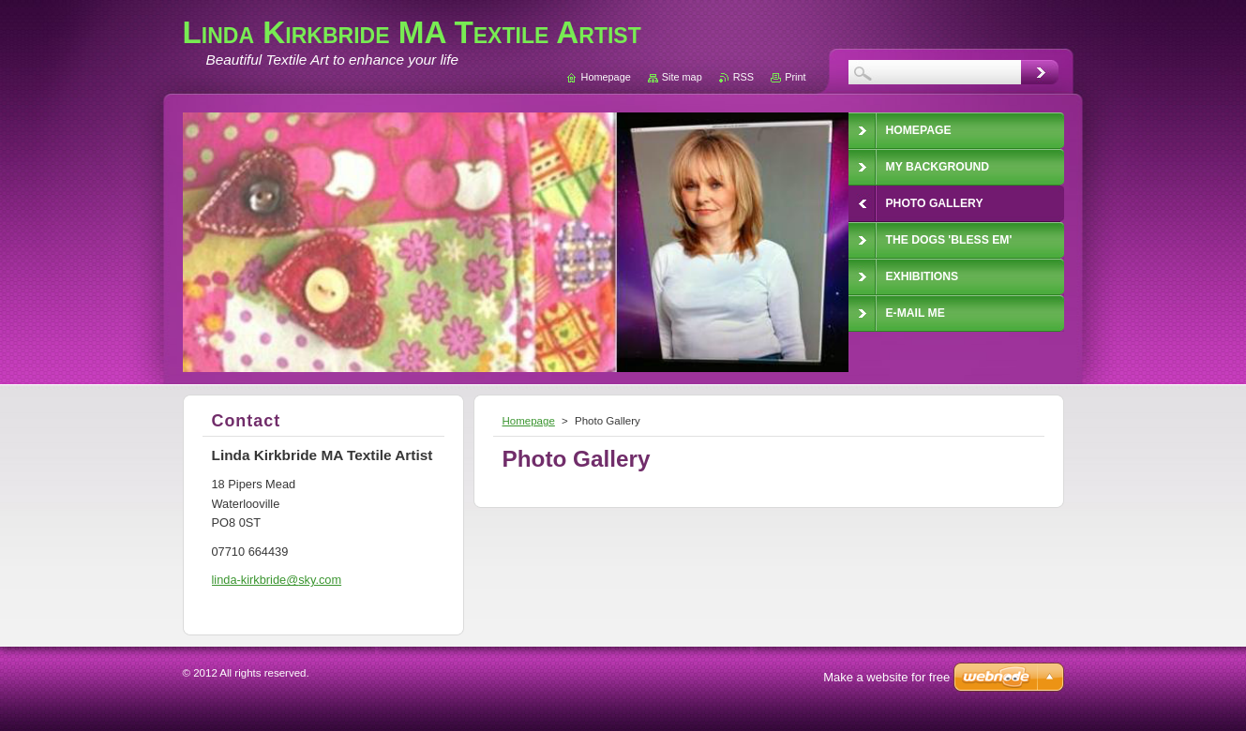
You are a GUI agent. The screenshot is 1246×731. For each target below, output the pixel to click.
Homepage (529, 420)
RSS (743, 76)
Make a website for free (886, 677)
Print (795, 76)
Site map (682, 76)
